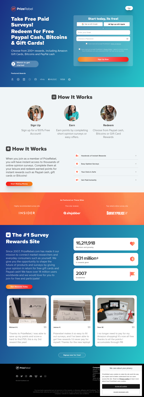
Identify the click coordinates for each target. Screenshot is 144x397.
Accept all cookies (121, 386)
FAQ (94, 376)
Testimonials (96, 373)
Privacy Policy (108, 49)
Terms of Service (116, 44)
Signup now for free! (72, 355)
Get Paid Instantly (85, 180)
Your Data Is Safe (85, 172)
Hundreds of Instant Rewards (90, 156)
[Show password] (127, 39)
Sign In (129, 9)
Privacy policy (124, 379)
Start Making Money (19, 184)
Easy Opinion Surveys (87, 164)
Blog (94, 375)
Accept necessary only (121, 392)
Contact (95, 371)
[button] (90, 24)
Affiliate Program (98, 370)
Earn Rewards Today (19, 287)
